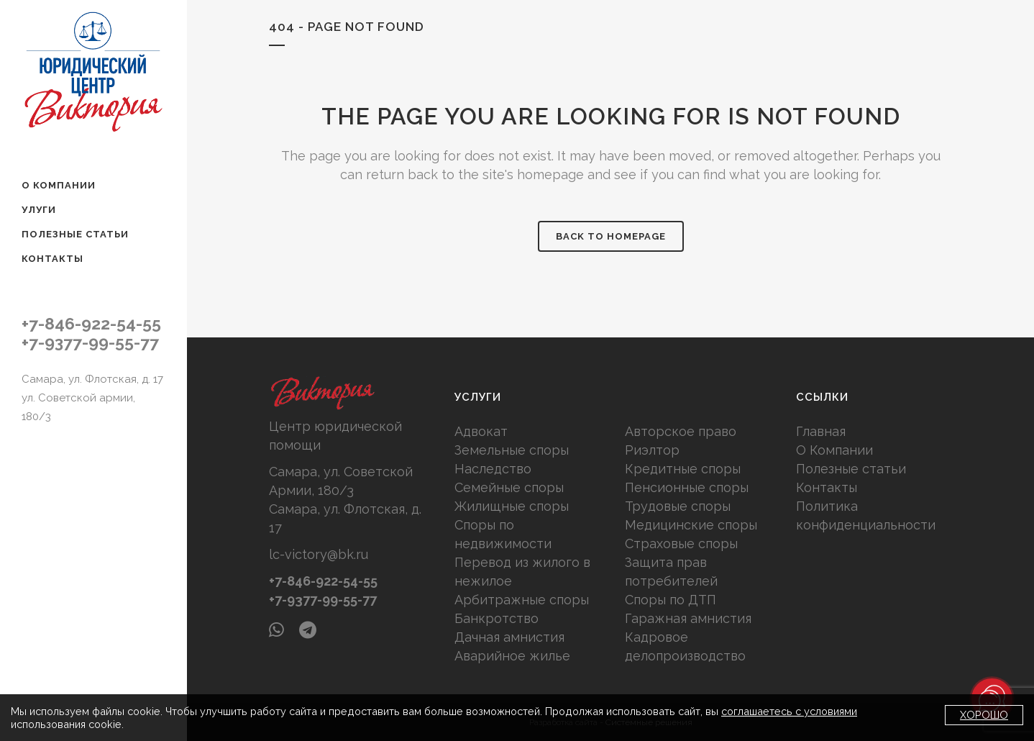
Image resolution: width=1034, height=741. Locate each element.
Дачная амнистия (509, 637)
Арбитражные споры (521, 599)
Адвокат (481, 431)
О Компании (834, 450)
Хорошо (984, 715)
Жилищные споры (511, 506)
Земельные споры (511, 450)
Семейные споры (509, 487)
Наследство (492, 468)
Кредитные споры (683, 468)
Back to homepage (611, 236)
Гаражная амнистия (688, 618)
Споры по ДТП (670, 599)
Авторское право (680, 431)
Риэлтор (652, 450)
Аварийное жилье (512, 655)
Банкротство (496, 618)
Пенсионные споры (687, 487)
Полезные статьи (851, 468)
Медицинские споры (691, 524)
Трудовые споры (678, 506)
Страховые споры (681, 543)
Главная (821, 431)
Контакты (826, 487)
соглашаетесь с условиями (789, 711)
